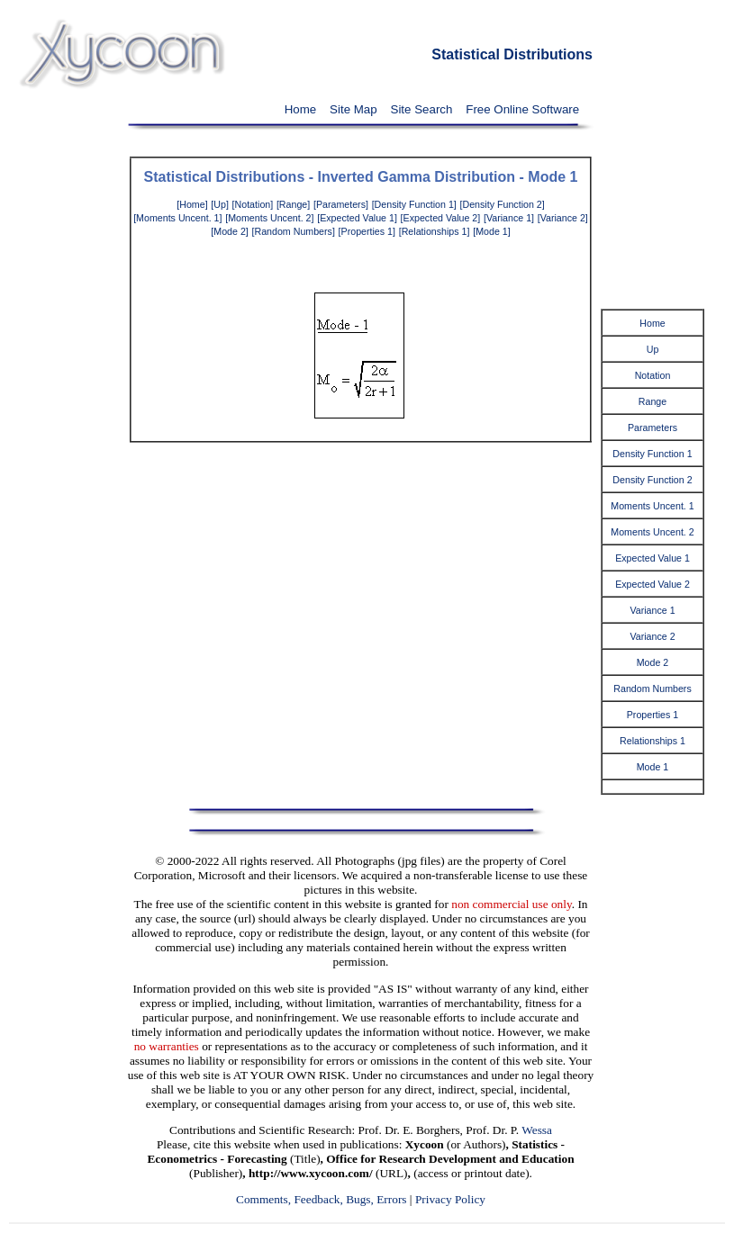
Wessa (536, 1130)
